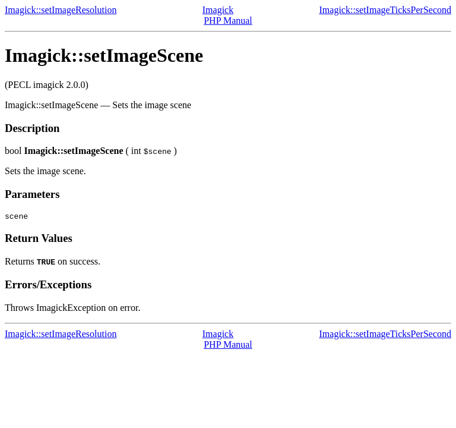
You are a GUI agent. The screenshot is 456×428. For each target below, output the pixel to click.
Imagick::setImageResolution (60, 10)
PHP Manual (228, 20)
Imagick (217, 10)
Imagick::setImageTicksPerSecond (385, 10)
